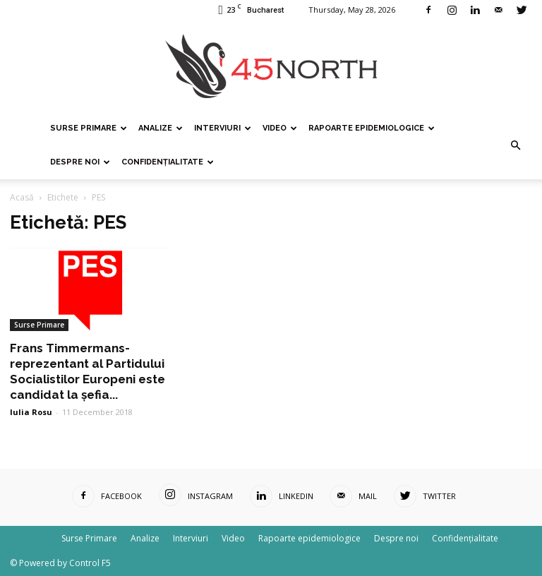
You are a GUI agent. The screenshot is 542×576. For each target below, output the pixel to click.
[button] (515, 145)
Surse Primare (88, 128)
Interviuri (222, 128)
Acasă (22, 197)
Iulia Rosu (31, 412)
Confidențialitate (167, 162)
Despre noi (80, 162)
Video (280, 128)
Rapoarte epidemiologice (371, 128)
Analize (160, 128)
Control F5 (90, 563)
